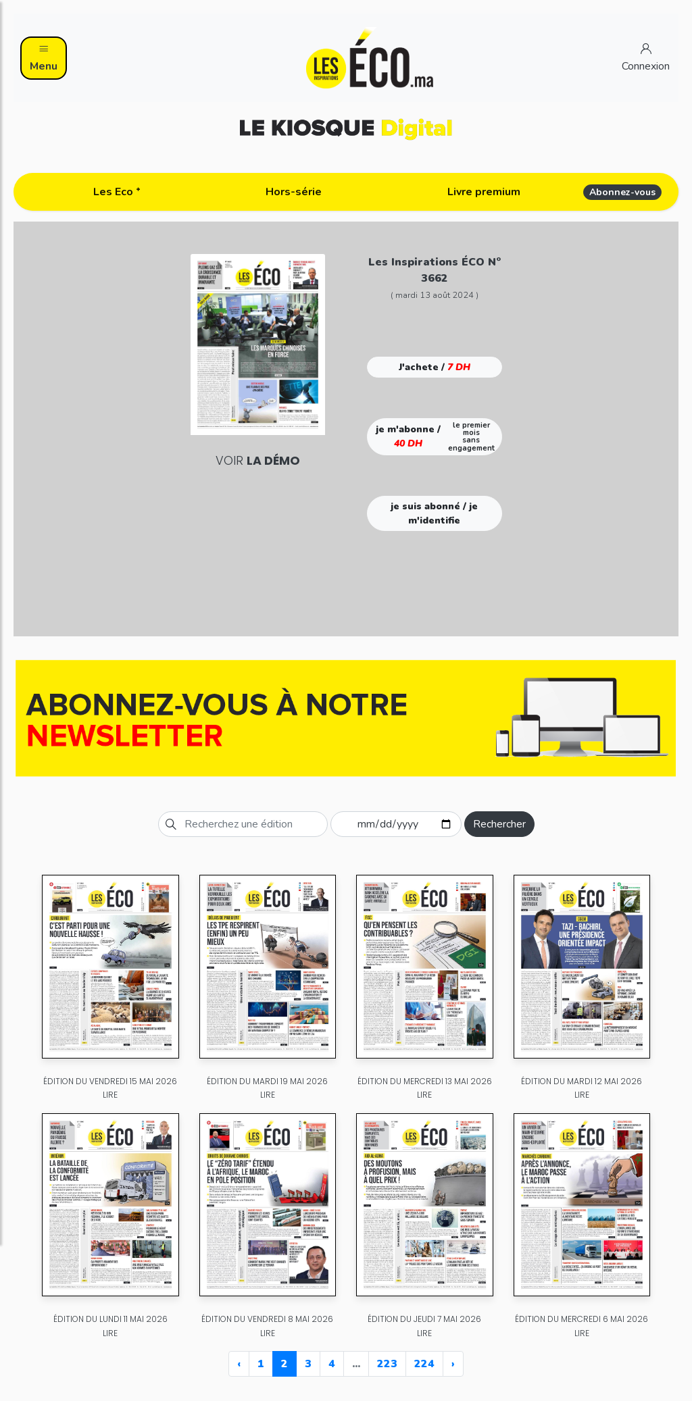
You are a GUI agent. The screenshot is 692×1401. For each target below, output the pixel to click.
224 (424, 1363)
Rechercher (499, 824)
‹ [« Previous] (239, 1363)
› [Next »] (453, 1363)
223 (387, 1363)
